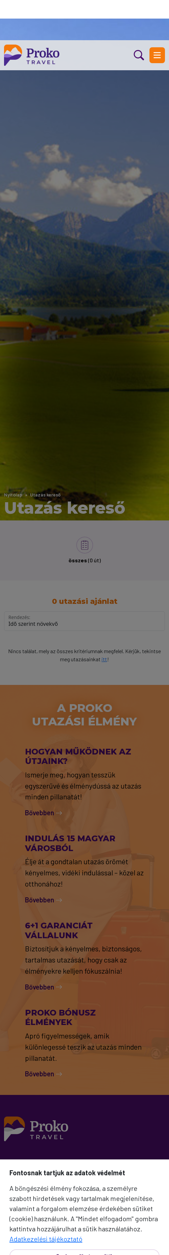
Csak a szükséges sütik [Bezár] (84, 1215)
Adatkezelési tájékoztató (45, 1199)
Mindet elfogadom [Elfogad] (84, 1239)
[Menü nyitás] (157, 15)
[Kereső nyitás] (141, 15)
